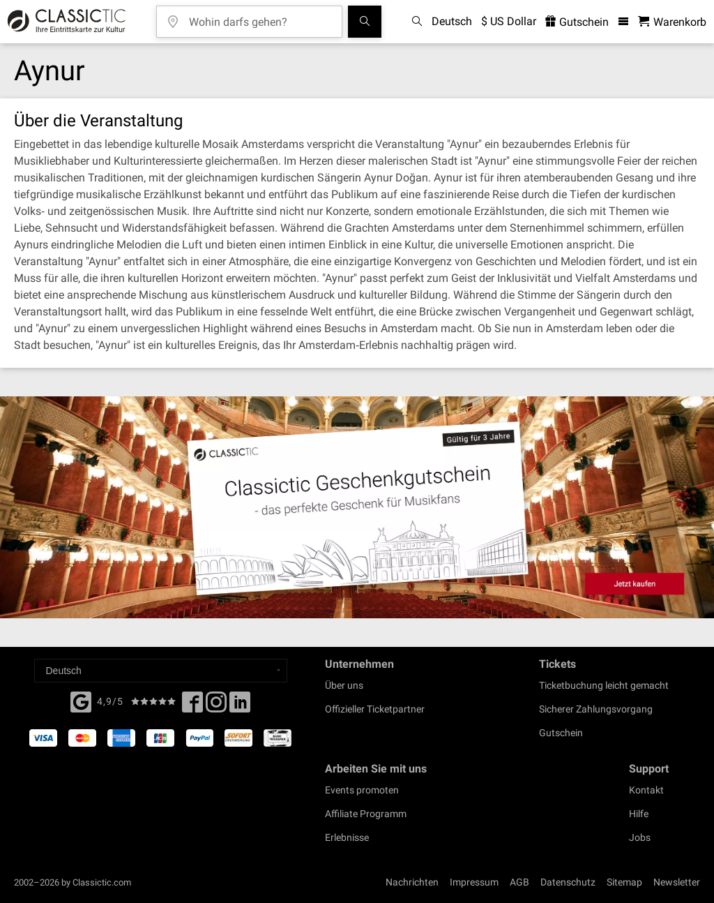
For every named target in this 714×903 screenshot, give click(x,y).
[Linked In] (239, 706)
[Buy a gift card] (357, 507)
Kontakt (646, 790)
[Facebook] (80, 700)
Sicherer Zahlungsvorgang (596, 709)
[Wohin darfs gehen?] (259, 17)
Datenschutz (567, 882)
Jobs (640, 837)
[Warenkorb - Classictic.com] (672, 22)
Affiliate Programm (366, 813)
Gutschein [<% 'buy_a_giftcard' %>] (577, 22)
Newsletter (676, 882)
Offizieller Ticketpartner (375, 709)
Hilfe (638, 813)
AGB (519, 882)
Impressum (474, 882)
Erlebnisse (347, 837)
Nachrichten (412, 882)
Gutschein (561, 732)
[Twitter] (216, 706)
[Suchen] (364, 22)
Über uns (344, 685)
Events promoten (362, 790)
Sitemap (624, 882)
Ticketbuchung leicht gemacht (604, 685)
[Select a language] (160, 670)
